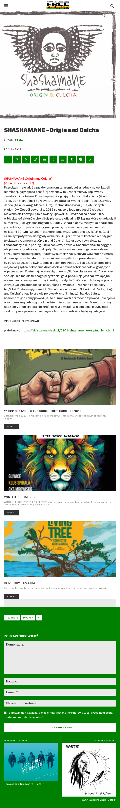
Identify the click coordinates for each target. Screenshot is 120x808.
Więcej (11, 427)
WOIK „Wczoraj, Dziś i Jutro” (99, 799)
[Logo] (58, 5)
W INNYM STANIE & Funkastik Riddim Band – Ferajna (43, 411)
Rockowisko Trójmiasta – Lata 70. (25, 784)
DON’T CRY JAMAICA (19, 583)
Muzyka (28, 617)
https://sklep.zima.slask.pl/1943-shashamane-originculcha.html (68, 330)
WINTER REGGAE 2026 (20, 497)
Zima (19, 140)
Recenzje (12, 617)
